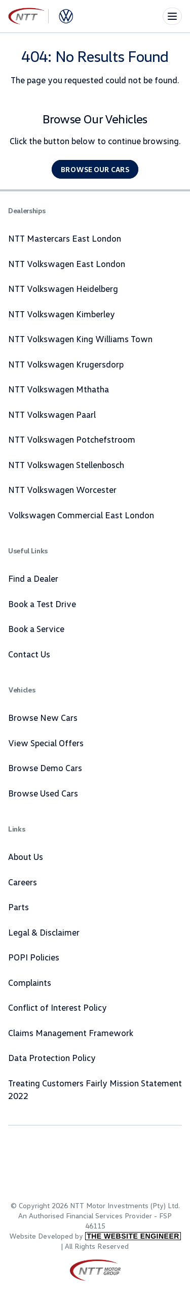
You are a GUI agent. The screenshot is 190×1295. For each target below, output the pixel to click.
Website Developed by (95, 1236)
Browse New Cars (43, 717)
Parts (18, 907)
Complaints (29, 982)
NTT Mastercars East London (64, 238)
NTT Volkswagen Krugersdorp (66, 364)
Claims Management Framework (70, 1032)
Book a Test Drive (42, 604)
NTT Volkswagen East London (66, 263)
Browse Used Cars (43, 793)
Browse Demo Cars (45, 767)
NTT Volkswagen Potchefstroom (71, 439)
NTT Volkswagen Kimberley (61, 314)
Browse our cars (95, 169)
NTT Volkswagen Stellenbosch (66, 464)
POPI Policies (33, 957)
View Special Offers (46, 743)
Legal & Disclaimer (44, 932)
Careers (22, 882)
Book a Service (36, 628)
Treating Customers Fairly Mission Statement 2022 (95, 1090)
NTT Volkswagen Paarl (52, 414)
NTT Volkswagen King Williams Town (80, 339)
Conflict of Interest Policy (57, 1007)
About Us (25, 856)
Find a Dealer (33, 578)
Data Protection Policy (52, 1057)
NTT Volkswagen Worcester (62, 489)
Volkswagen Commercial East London (81, 515)
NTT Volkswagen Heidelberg (63, 288)
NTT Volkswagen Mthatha (58, 389)
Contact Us (29, 654)
